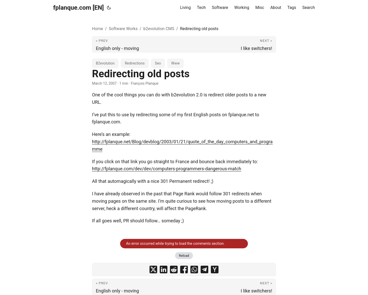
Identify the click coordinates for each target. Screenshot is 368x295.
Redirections (135, 63)
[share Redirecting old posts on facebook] (184, 269)
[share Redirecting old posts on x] (153, 269)
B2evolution (105, 63)
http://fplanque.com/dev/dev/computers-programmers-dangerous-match (166, 168)
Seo (158, 63)
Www (175, 63)
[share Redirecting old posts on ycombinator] (214, 269)
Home (97, 28)
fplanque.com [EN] (78, 7)
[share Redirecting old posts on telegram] (204, 269)
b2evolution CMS (158, 28)
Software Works (123, 28)
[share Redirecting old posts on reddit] (174, 269)
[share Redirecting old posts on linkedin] (163, 269)
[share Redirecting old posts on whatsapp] (194, 269)
